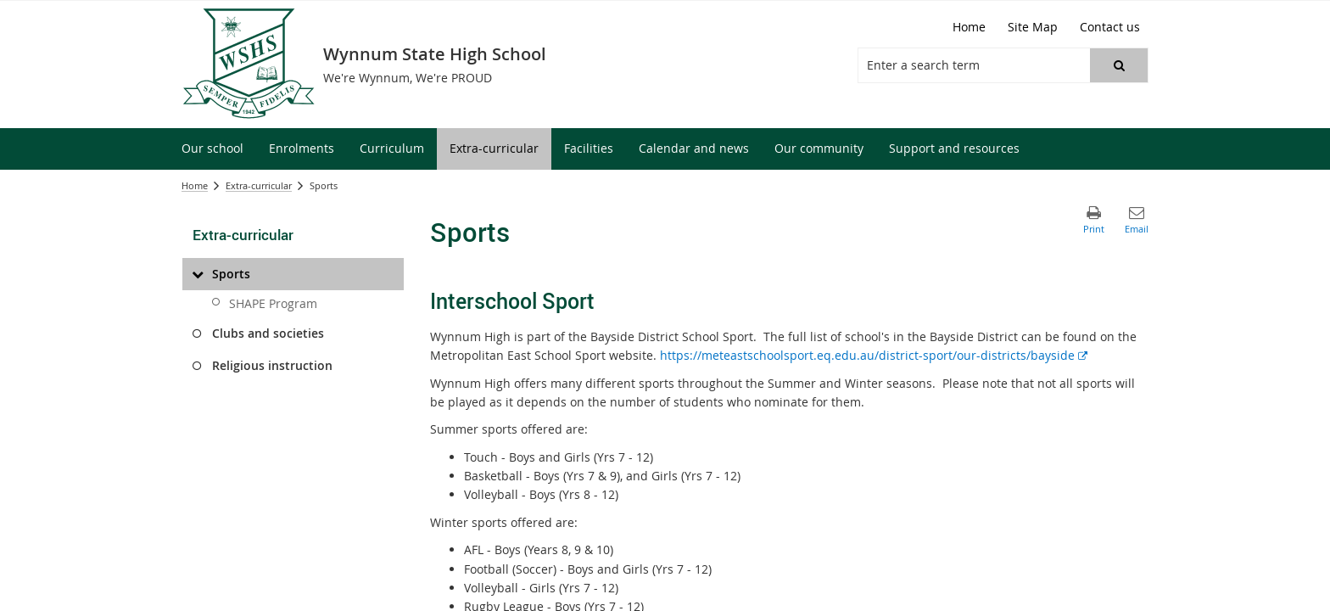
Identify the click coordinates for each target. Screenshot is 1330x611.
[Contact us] (1109, 27)
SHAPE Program (273, 303)
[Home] (969, 27)
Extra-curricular (259, 185)
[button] (1119, 65)
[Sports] (197, 274)
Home (195, 185)
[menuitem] (212, 149)
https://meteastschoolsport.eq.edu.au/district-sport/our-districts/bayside (873, 355)
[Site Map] (1032, 27)
